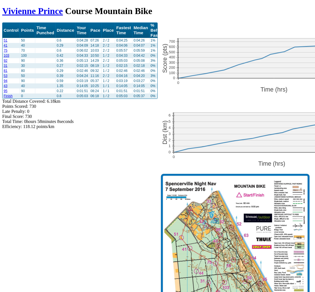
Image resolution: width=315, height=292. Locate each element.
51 (5, 40)
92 (5, 61)
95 (5, 91)
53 (5, 76)
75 (5, 51)
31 (5, 66)
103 (6, 56)
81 (5, 71)
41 (5, 45)
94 (5, 81)
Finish (8, 96)
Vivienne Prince (32, 11)
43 (5, 86)
